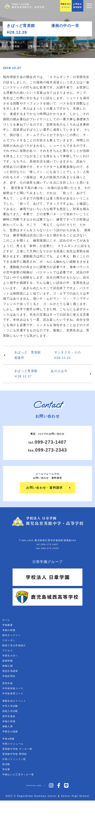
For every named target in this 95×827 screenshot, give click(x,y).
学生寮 (6, 769)
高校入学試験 (10, 711)
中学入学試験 (10, 706)
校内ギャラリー (11, 635)
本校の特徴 (9, 630)
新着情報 (7, 660)
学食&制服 (8, 738)
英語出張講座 (10, 671)
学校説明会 (9, 676)
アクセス (7, 650)
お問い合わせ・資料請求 (44, 487)
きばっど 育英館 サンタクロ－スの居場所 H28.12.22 (47, 355)
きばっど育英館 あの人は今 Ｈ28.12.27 (53, 373)
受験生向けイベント (14, 701)
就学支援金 (9, 716)
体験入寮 (7, 726)
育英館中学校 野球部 (14, 754)
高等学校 (7, 683)
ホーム (6, 620)
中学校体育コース (12, 693)
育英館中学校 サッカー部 (17, 749)
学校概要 (7, 625)
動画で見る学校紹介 (14, 645)
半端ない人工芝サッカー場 (18, 774)
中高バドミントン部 (14, 759)
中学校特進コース (12, 688)
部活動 (6, 764)
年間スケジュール (12, 744)
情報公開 (7, 666)
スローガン (9, 640)
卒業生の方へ (10, 655)
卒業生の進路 (10, 731)
